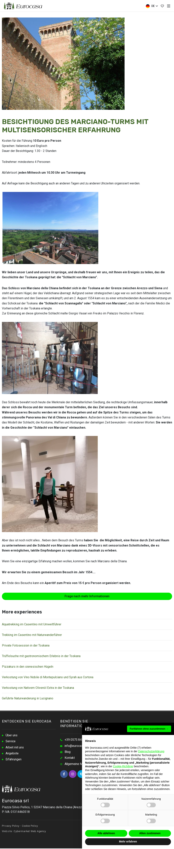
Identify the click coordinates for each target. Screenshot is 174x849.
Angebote (12, 754)
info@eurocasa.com (78, 746)
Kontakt (70, 758)
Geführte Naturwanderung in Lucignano (27, 698)
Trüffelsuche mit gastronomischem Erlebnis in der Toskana (41, 656)
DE (151, 6)
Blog (68, 752)
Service (11, 741)
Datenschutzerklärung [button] (151, 751)
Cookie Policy (30, 826)
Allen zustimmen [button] (149, 833)
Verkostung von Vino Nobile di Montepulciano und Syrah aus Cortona (47, 677)
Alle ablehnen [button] (106, 833)
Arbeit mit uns (15, 748)
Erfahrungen (13, 760)
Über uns (11, 735)
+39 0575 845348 (77, 740)
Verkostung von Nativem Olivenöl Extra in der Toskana (38, 688)
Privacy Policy (10, 826)
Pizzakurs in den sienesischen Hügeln (27, 666)
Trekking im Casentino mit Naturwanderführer (32, 635)
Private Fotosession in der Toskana (25, 645)
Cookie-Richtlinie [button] (123, 766)
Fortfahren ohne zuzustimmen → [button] (149, 728)
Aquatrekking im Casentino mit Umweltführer (31, 624)
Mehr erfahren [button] (128, 841)
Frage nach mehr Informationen (87, 596)
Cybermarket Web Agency (30, 831)
